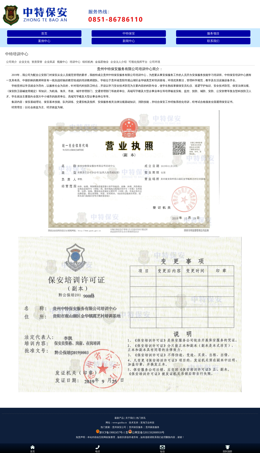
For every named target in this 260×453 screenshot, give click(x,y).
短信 (162, 449)
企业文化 (24, 61)
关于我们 (130, 418)
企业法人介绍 (118, 61)
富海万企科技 (147, 422)
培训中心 (75, 61)
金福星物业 (102, 61)
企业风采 (49, 61)
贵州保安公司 (119, 427)
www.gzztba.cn (120, 422)
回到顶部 (227, 449)
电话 (97, 449)
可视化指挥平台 (138, 61)
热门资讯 (140, 418)
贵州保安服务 (136, 427)
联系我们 (213, 41)
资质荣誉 (37, 61)
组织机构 (87, 61)
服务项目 (213, 33)
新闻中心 (129, 41)
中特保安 (129, 33)
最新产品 (119, 418)
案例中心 (44, 41)
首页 (44, 33)
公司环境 (154, 61)
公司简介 (11, 61)
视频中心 (62, 61)
